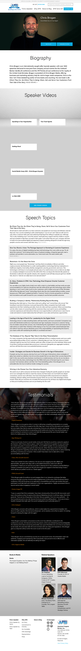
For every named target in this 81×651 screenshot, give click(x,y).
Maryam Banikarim (48, 598)
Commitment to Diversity (26, 625)
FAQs (23, 637)
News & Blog (47, 8)
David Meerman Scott (64, 598)
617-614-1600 (41, 4)
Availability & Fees (64, 44)
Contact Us (68, 9)
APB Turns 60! (58, 8)
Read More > (31, 82)
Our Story (24, 622)
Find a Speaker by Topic (14, 627)
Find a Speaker (27, 8)
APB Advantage (26, 631)
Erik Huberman (62, 572)
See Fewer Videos (40, 205)
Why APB (37, 8)
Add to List (48, 44)
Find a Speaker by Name (14, 623)
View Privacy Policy (63, 643)
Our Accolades (26, 629)
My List (35, 4)
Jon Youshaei (46, 572)
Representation (26, 634)
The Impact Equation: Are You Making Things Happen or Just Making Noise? (23, 562)
